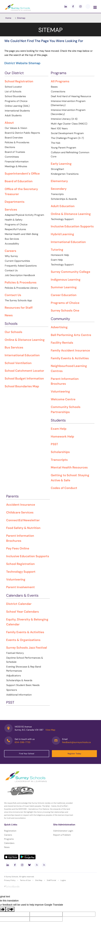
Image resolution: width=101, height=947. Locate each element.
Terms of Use (25, 880)
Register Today (74, 753)
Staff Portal (51, 880)
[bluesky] (29, 865)
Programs (9, 839)
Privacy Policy (9, 880)
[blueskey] (88, 6)
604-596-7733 (22, 742)
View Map (50, 729)
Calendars (9, 843)
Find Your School (26, 753)
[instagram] (80, 6)
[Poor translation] (10, 909)
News (7, 847)
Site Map (38, 880)
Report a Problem (62, 834)
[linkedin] (65, 6)
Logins (63, 880)
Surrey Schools (12, 876)
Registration (10, 830)
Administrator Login (63, 830)
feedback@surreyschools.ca (76, 742)
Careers (8, 834)
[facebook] (73, 6)
